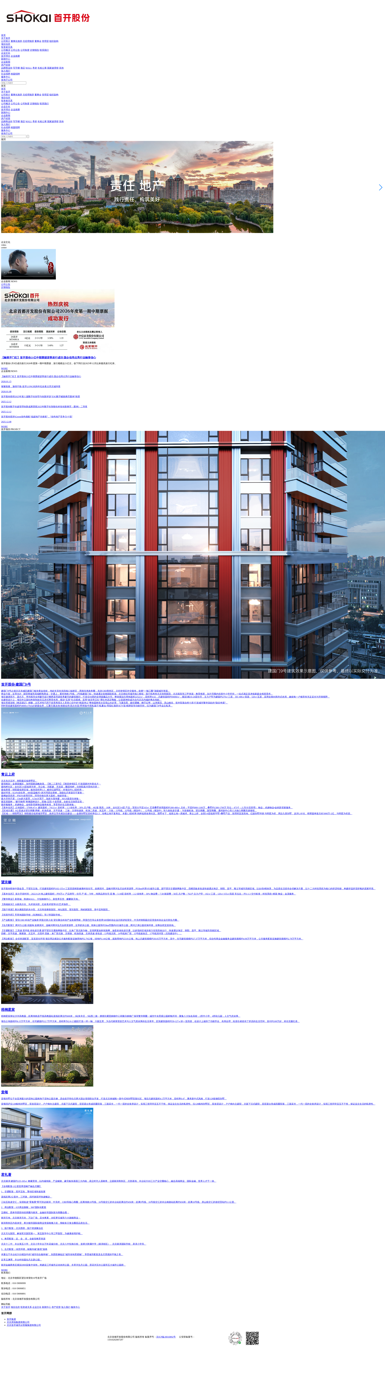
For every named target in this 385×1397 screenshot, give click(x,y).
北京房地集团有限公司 (18, 1322)
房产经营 (5, 65)
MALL (29, 68)
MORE (4, 368)
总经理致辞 (28, 41)
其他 (61, 68)
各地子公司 (6, 80)
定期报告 (34, 50)
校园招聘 (15, 74)
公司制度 (24, 50)
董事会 (38, 41)
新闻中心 (5, 59)
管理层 (45, 41)
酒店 (22, 68)
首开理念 (5, 56)
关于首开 (5, 38)
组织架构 (53, 41)
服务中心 (5, 77)
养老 (34, 68)
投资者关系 (6, 47)
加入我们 (5, 71)
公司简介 (5, 41)
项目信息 (5, 44)
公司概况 (5, 50)
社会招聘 (5, 74)
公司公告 (15, 50)
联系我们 (44, 50)
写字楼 (16, 68)
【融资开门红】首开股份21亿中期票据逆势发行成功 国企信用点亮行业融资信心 (48, 357)
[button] (188, 231)
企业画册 (15, 56)
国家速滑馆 (53, 68)
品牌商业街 (6, 68)
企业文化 (5, 53)
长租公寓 (42, 68)
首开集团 (11, 1319)
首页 (3, 35)
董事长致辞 (16, 41)
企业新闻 (5, 62)
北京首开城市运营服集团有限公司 (24, 1325)
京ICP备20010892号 (166, 1337)
